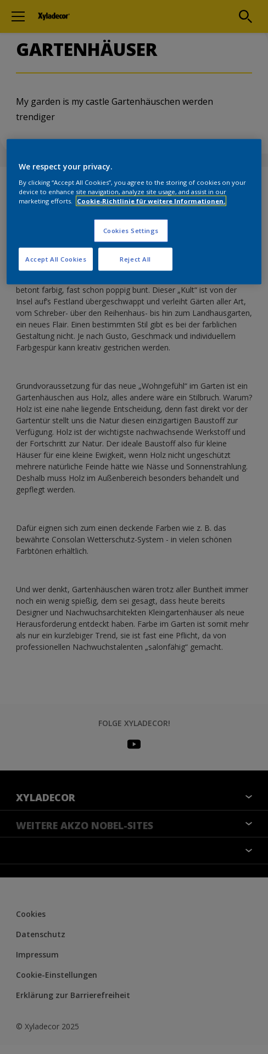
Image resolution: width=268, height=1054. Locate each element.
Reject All (135, 259)
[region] (134, 212)
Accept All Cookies (55, 259)
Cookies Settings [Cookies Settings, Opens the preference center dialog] (131, 230)
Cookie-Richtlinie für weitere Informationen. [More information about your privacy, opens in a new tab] (151, 201)
